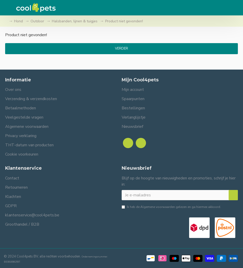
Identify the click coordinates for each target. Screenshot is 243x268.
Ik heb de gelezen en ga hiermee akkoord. (171, 207)
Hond (18, 21)
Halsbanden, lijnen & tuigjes (75, 21)
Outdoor (37, 21)
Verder (121, 48)
